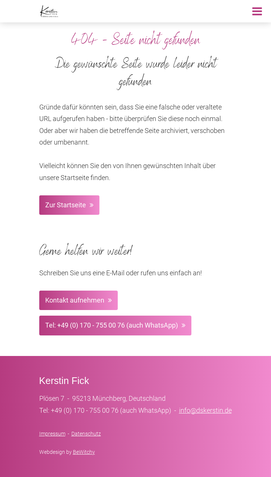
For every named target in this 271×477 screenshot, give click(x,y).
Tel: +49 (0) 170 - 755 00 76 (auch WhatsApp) (111, 325)
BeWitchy (84, 452)
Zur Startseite (65, 205)
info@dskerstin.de (205, 410)
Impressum (52, 434)
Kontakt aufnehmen (74, 300)
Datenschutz (86, 434)
